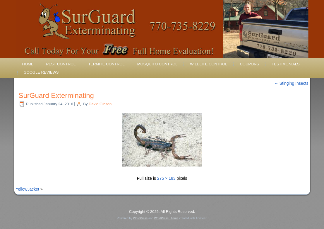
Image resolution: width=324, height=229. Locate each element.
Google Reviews (41, 72)
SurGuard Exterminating (56, 95)
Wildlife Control (208, 64)
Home (28, 64)
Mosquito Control (157, 64)
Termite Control (106, 64)
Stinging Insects (291, 83)
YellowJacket (27, 189)
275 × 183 (166, 178)
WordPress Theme (166, 218)
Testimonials (285, 64)
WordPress (140, 218)
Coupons (249, 64)
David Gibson (100, 104)
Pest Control (61, 64)
